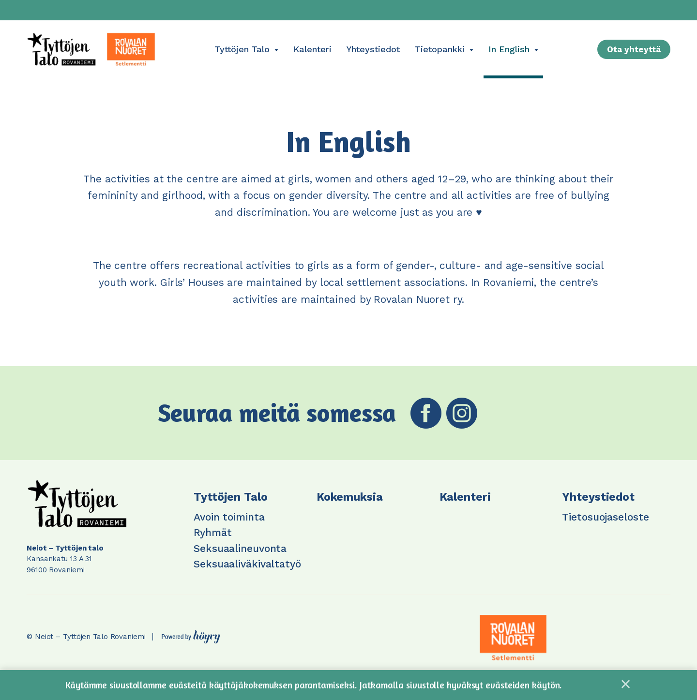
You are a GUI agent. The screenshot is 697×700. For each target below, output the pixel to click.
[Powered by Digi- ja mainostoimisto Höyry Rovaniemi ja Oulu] (191, 634)
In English (509, 49)
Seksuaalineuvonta (240, 548)
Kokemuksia (350, 497)
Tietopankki (440, 49)
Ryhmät (212, 532)
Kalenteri (312, 49)
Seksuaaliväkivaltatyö (247, 564)
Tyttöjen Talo (242, 49)
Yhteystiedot (373, 49)
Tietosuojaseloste (605, 517)
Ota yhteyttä (634, 49)
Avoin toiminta (229, 517)
